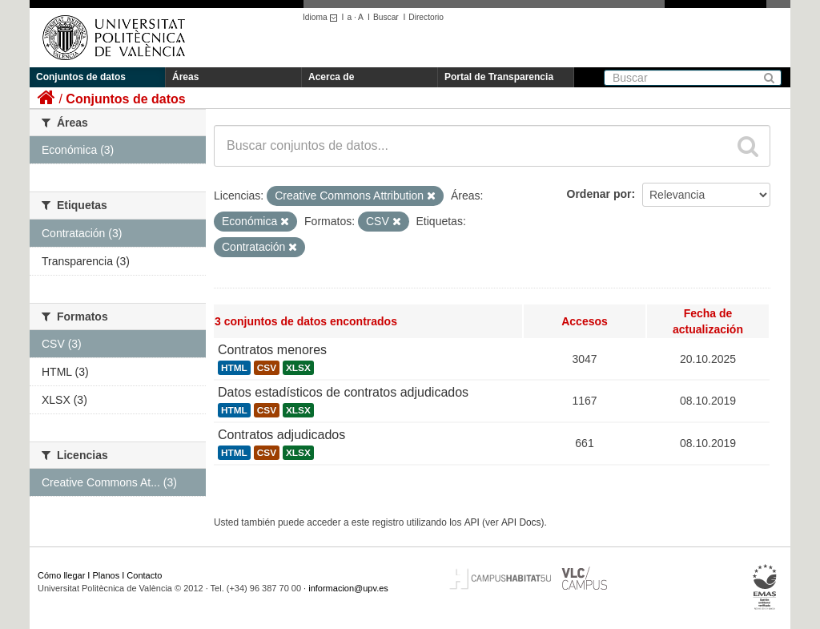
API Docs (521, 522)
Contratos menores (272, 350)
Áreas (185, 77)
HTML (234, 367)
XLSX (298, 367)
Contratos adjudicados (281, 435)
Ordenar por (599, 193)
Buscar (386, 17)
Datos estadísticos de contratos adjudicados (343, 392)
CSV (266, 367)
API (472, 522)
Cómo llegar (61, 575)
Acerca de (331, 77)
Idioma (322, 17)
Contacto (144, 575)
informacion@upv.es (348, 588)
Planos (106, 575)
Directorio (426, 17)
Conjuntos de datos (81, 77)
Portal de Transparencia (498, 77)
